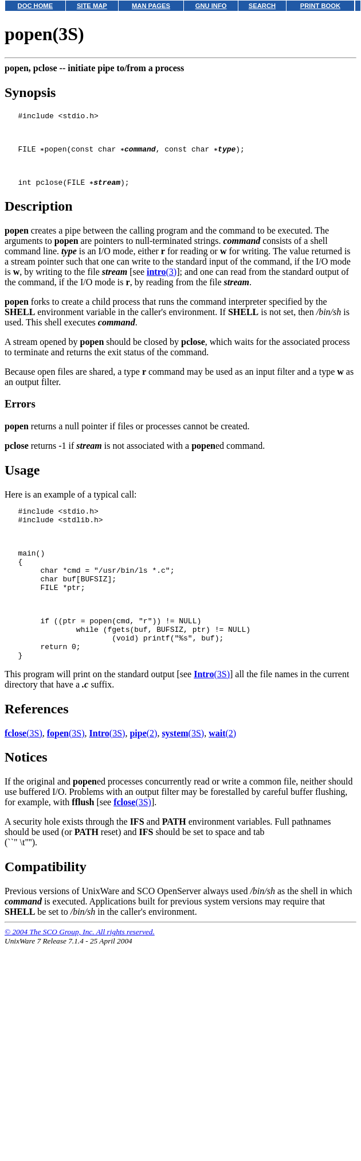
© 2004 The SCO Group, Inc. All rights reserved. (80, 971)
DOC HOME (35, 5)
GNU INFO (211, 5)
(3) (161, 284)
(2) (143, 773)
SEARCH (262, 5)
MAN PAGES (151, 5)
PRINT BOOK (320, 5)
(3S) (212, 714)
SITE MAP (92, 5)
